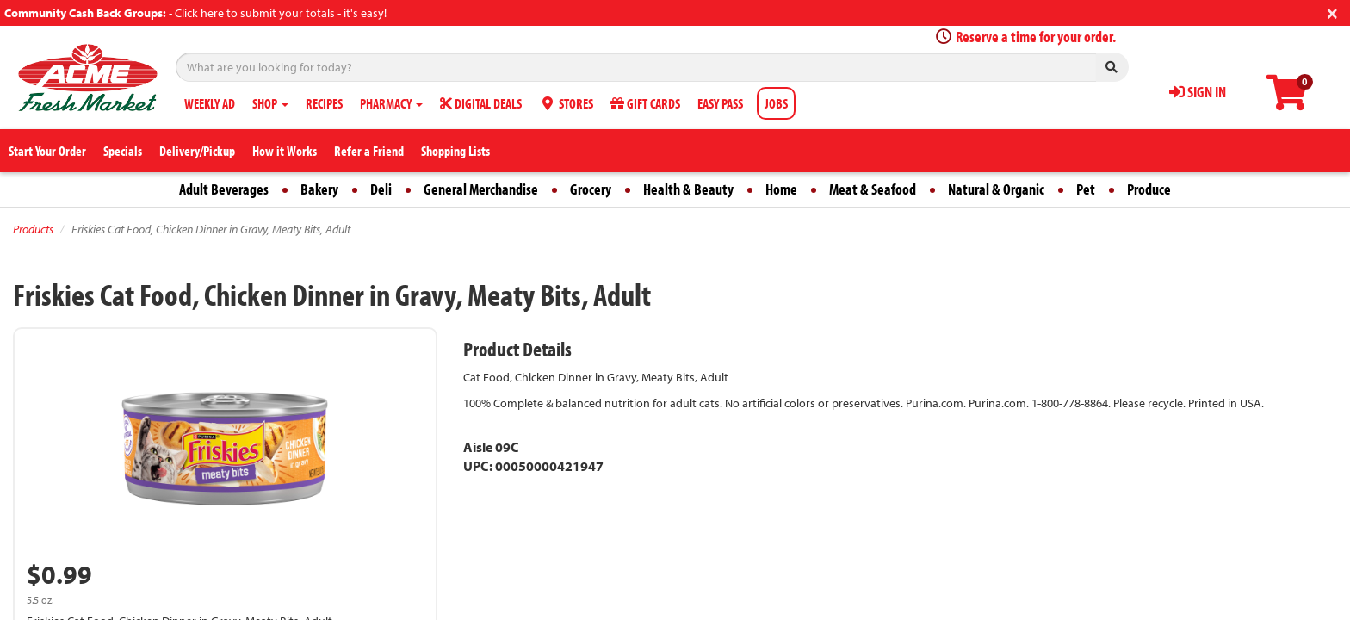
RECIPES (324, 103)
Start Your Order (47, 150)
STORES (566, 103)
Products (33, 229)
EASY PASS (720, 103)
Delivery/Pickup (197, 150)
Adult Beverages (224, 189)
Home (781, 189)
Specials (122, 150)
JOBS (776, 103)
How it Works (284, 150)
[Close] (1332, 12)
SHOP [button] (270, 103)
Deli (381, 189)
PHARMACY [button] (391, 103)
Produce (1149, 189)
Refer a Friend (369, 150)
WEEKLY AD (209, 103)
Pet (1085, 189)
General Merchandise (481, 189)
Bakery (319, 189)
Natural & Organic (996, 189)
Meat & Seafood (872, 189)
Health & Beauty (688, 189)
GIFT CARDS (645, 103)
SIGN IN (1197, 92)
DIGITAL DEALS (481, 103)
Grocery (590, 189)
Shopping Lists (455, 150)
